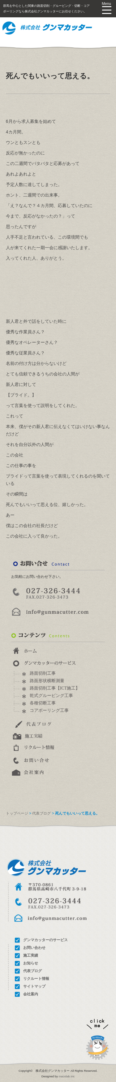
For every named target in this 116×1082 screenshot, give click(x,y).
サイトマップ (34, 986)
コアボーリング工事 (49, 710)
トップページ (17, 813)
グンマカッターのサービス (45, 940)
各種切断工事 (43, 703)
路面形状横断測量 (47, 680)
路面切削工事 (43, 673)
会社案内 (30, 994)
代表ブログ (41, 813)
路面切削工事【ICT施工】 (55, 688)
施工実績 (30, 955)
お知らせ (30, 963)
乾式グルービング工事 (51, 695)
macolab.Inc (67, 1076)
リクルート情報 (36, 978)
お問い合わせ (34, 948)
